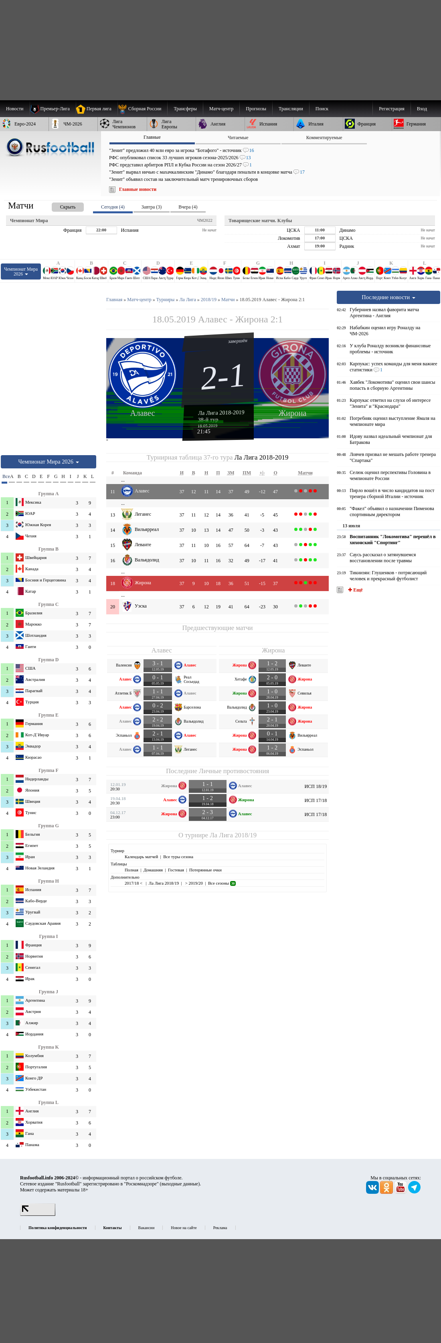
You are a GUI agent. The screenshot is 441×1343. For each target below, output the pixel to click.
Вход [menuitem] (422, 108)
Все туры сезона (178, 856)
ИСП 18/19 (316, 786)
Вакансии (146, 1228)
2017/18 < (134, 883)
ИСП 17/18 (316, 800)
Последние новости (388, 297)
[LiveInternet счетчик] (37, 1214)
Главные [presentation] (152, 137)
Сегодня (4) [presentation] (113, 207)
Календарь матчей (141, 856)
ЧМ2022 (204, 220)
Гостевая (176, 869)
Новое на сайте (183, 1228)
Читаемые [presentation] (238, 137)
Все (4, 476)
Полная (131, 869)
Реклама (220, 1228)
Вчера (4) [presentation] (187, 207)
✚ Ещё (354, 590)
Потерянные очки (205, 869)
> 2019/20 (193, 883)
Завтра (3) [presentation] (152, 207)
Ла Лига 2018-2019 (221, 412)
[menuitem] (142, 108)
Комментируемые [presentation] (324, 137)
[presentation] (60, 206)
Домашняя (153, 869)
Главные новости (137, 189)
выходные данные (180, 1184)
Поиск (322, 108)
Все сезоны (222, 883)
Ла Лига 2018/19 (233, 835)
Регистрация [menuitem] (392, 108)
